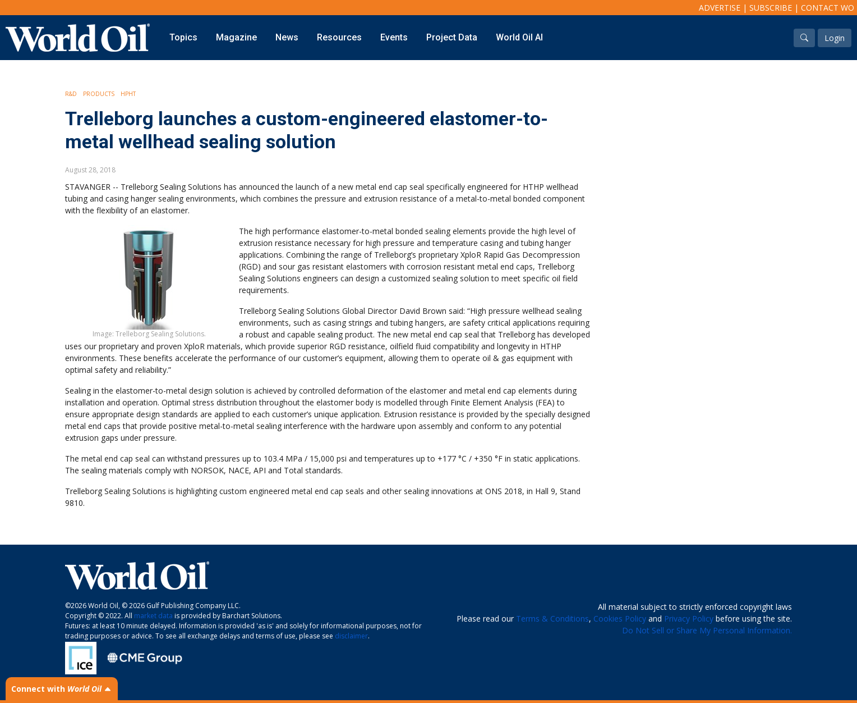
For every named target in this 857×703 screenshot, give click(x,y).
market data (153, 615)
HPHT (128, 94)
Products (98, 94)
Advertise (719, 7)
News (286, 37)
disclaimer (351, 636)
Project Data (451, 37)
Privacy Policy (688, 618)
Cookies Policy (619, 618)
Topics (183, 37)
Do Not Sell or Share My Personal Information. (707, 630)
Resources (339, 37)
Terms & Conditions (552, 618)
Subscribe (770, 7)
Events (394, 37)
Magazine (236, 37)
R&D (71, 94)
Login (834, 38)
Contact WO (827, 7)
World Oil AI (519, 37)
